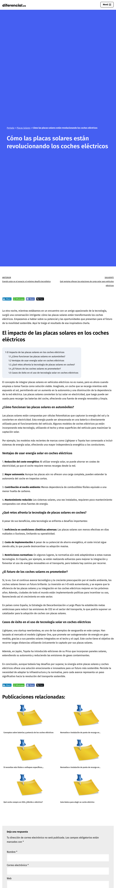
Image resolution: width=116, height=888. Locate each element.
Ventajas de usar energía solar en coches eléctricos (36, 360)
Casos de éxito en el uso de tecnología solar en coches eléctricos (43, 372)
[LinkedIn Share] (6, 298)
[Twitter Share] (40, 298)
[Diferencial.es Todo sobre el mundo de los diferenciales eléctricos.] (14, 5)
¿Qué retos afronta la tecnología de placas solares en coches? (42, 364)
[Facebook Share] (30, 298)
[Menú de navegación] (107, 4)
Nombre (12, 851)
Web (9, 878)
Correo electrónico (18, 865)
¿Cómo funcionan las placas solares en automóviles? (37, 356)
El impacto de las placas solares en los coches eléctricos (34, 352)
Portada (10, 128)
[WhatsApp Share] (19, 298)
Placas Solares (23, 128)
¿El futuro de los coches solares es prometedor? (35, 368)
